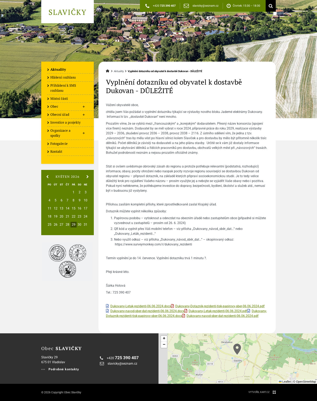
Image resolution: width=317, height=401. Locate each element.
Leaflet (285, 381)
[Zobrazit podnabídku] (84, 107)
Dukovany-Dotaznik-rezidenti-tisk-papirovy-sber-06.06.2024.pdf (220, 306)
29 (73, 224)
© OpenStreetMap (304, 381)
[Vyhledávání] (270, 6)
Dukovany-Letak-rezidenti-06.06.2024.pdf (218, 311)
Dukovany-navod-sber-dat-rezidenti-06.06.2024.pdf (223, 316)
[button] (237, 349)
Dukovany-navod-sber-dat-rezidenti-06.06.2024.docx (147, 311)
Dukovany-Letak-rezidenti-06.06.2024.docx (140, 306)
